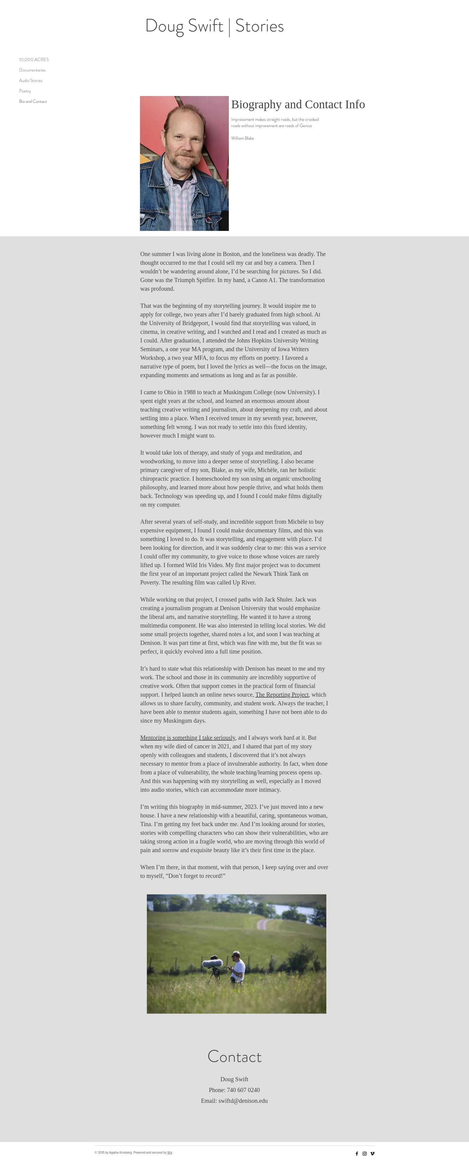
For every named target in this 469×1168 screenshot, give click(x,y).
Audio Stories (30, 80)
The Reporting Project (282, 694)
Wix (170, 1152)
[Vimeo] (372, 1153)
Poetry (25, 91)
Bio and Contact (33, 101)
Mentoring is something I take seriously (187, 737)
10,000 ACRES (34, 59)
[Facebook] (357, 1153)
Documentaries (32, 70)
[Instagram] (364, 1153)
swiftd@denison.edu (243, 1100)
